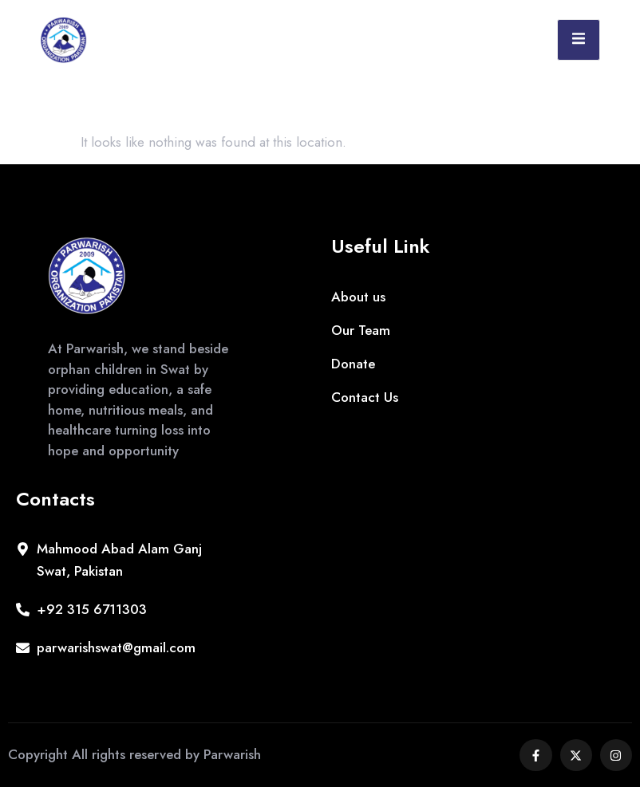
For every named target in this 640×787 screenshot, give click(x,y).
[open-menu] (578, 40)
